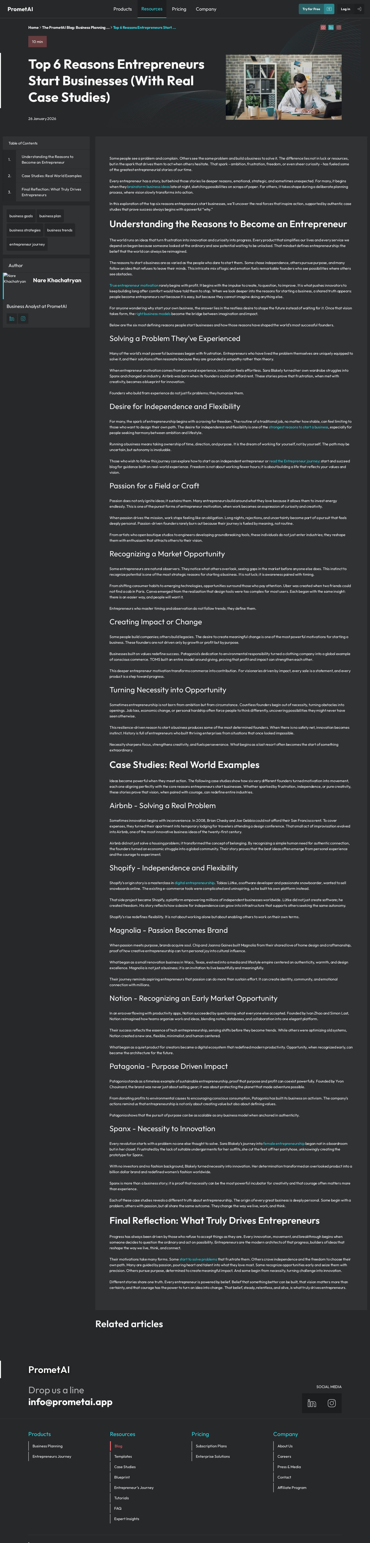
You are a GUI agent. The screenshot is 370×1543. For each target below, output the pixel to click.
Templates (123, 1433)
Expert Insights (126, 1495)
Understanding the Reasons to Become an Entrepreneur (47, 159)
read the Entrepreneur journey (294, 461)
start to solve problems (198, 1259)
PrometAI (20, 9)
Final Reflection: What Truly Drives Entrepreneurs (51, 192)
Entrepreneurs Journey (52, 1433)
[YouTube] (323, 27)
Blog (118, 1422)
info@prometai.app (70, 1378)
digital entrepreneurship (194, 882)
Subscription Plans (211, 1422)
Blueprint (122, 1454)
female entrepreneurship (283, 1143)
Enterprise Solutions (213, 1433)
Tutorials (121, 1474)
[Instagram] (339, 27)
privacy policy (279, 1524)
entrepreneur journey (27, 244)
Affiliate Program (292, 1464)
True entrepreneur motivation (134, 285)
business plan (50, 215)
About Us (285, 1422)
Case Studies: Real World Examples (52, 175)
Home (33, 27)
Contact (284, 1454)
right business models (153, 313)
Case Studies (125, 1443)
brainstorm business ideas (148, 186)
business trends (59, 230)
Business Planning (48, 1422)
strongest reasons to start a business (298, 427)
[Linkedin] (331, 27)
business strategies (25, 230)
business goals (21, 215)
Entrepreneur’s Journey (134, 1464)
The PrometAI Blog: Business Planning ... (76, 27)
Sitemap (251, 1524)
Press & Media (289, 1443)
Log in (345, 9)
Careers (284, 1433)
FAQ (118, 1485)
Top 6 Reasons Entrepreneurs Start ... (144, 27)
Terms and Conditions (321, 1524)
